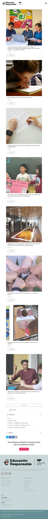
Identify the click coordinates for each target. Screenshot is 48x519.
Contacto (26, 487)
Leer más (11, 55)
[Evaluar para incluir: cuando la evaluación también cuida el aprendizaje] (24, 126)
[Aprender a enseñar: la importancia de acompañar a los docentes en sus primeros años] (24, 372)
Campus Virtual (28, 480)
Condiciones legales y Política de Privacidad (12, 514)
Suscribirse (24, 449)
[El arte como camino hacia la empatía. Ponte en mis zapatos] (24, 323)
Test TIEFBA (26, 485)
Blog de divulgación (6, 482)
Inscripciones (27, 484)
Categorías (12, 414)
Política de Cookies (6, 516)
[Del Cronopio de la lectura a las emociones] (24, 78)
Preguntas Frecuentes (29, 490)
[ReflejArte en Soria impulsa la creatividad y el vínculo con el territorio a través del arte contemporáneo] (24, 224)
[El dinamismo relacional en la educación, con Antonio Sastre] (24, 274)
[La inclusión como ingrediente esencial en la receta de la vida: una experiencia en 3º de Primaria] (24, 175)
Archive (10, 432)
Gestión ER (26, 482)
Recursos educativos (6, 480)
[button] (7, 437)
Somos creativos (5, 485)
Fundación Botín (28, 489)
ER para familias (5, 484)
